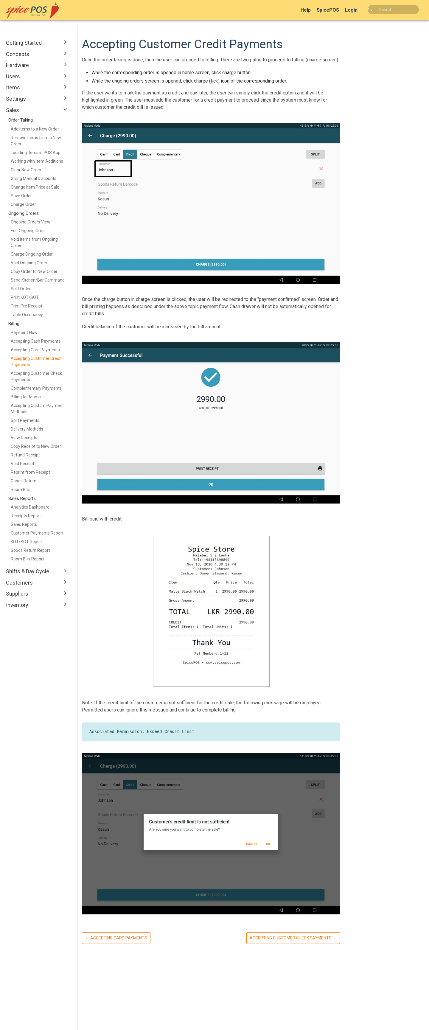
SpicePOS (337, 10)
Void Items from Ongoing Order (34, 242)
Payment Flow (24, 332)
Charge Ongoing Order (32, 254)
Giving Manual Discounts (33, 178)
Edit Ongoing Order (28, 230)
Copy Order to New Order (34, 271)
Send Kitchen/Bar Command (38, 280)
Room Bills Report (27, 559)
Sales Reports (24, 524)
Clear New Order (26, 169)
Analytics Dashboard (30, 507)
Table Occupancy (27, 314)
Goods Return (23, 481)
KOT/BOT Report (27, 541)
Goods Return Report (30, 550)
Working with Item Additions (37, 161)
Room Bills (20, 489)
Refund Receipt (25, 455)
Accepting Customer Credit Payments (36, 361)
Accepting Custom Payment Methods (37, 408)
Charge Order (23, 204)
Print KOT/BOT (25, 297)
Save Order (21, 195)
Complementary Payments (36, 388)
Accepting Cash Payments (35, 341)
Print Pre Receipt (26, 306)
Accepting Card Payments (35, 349)
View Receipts (24, 437)
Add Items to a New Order (35, 129)
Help (315, 10)
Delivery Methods (27, 429)
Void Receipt (22, 463)
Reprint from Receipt (30, 472)
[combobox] (397, 9)
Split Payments (25, 420)
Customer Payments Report (37, 533)
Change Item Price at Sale (35, 187)
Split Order (21, 288)
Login (360, 10)
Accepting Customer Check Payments (36, 376)
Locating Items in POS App (35, 152)
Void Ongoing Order (29, 262)
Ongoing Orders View (30, 222)
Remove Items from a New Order (36, 140)
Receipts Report (26, 515)
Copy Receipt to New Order (36, 446)
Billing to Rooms (26, 396)
